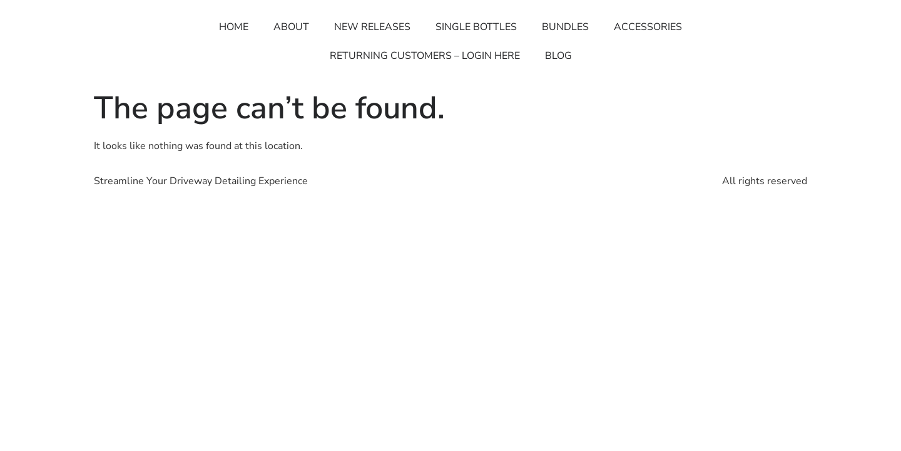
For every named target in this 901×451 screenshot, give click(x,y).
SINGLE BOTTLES (476, 27)
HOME (233, 27)
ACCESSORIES (648, 27)
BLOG (558, 56)
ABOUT (291, 27)
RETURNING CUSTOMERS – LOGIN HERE (425, 56)
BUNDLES (565, 27)
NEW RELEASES (372, 27)
